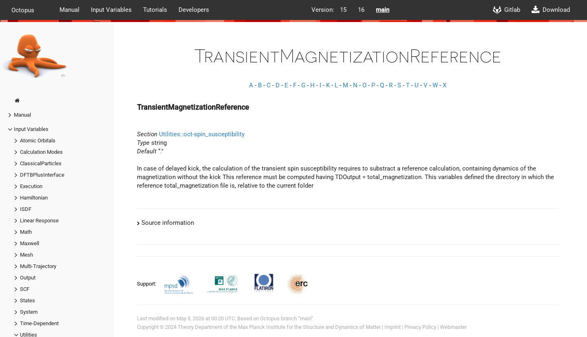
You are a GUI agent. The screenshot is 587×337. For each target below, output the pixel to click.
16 (361, 9)
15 (343, 9)
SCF (24, 289)
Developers (194, 9)
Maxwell (29, 243)
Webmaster (453, 327)
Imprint (392, 327)
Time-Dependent (39, 323)
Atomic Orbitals (37, 140)
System (29, 312)
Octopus (22, 9)
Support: (147, 284)
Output (27, 278)
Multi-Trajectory (38, 266)
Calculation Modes (41, 152)
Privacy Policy (420, 327)
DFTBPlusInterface (42, 175)
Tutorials (155, 9)
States (27, 300)
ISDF (25, 209)
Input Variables (111, 9)
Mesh (26, 255)
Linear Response (39, 220)
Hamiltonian (34, 198)
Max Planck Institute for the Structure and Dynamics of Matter (309, 327)
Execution (31, 186)
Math (26, 232)
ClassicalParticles (41, 163)
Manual (69, 9)
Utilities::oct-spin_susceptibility (202, 134)
